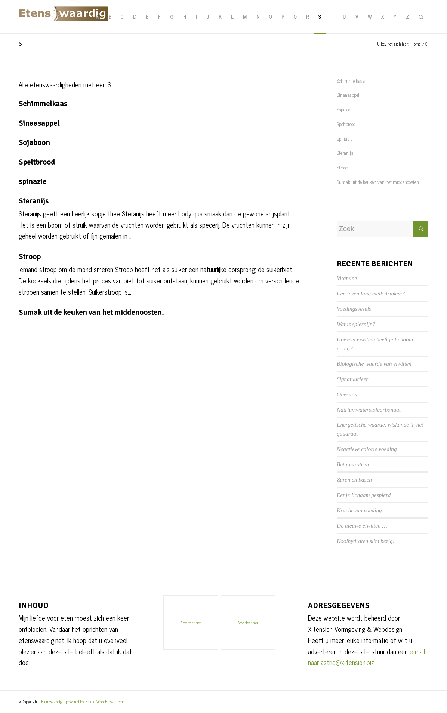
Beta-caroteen (353, 464)
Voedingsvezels (354, 308)
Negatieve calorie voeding (367, 449)
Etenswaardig (51, 701)
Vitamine (347, 278)
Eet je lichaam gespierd (364, 495)
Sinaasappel (39, 123)
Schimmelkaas (43, 103)
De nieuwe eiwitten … (362, 525)
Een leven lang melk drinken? (371, 293)
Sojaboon (34, 142)
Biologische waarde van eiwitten (374, 363)
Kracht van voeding (359, 510)
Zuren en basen (354, 479)
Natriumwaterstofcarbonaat (369, 409)
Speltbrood (37, 162)
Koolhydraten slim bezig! (366, 541)
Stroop (30, 256)
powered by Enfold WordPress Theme (95, 701)
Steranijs (34, 201)
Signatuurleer (352, 379)
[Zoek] (421, 16)
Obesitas (347, 394)
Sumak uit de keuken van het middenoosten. (91, 312)
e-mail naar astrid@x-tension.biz (366, 657)
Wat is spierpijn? (356, 324)
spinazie (32, 181)
